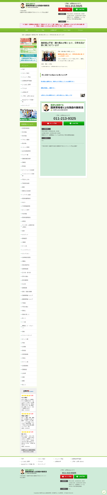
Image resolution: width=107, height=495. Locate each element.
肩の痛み (24, 135)
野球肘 (24, 166)
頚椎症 (24, 162)
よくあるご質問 (26, 84)
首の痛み (24, 132)
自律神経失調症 (26, 257)
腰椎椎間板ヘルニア (27, 299)
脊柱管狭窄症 (25, 265)
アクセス (80, 30)
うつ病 (24, 322)
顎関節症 (24, 369)
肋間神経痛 (25, 268)
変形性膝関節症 (26, 198)
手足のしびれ (25, 179)
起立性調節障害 (26, 151)
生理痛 (24, 346)
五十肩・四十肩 (26, 272)
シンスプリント (26, 249)
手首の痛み (25, 306)
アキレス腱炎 (25, 139)
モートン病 (25, 361)
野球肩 (24, 350)
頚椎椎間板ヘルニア (27, 295)
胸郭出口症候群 (26, 191)
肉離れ (24, 261)
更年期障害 (25, 280)
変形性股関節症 (26, 217)
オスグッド (25, 234)
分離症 (24, 242)
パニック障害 (25, 147)
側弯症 (24, 221)
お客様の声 (53, 30)
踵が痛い (24, 143)
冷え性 (24, 284)
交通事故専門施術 (27, 80)
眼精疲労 (24, 238)
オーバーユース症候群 (28, 170)
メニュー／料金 (40, 30)
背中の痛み (25, 276)
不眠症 (24, 303)
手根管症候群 (25, 183)
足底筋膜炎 (25, 365)
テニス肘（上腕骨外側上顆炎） (28, 226)
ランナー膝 (25, 154)
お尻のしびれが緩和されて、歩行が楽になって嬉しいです (56, 95)
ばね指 (24, 373)
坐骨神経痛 (25, 354)
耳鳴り (24, 358)
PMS (23, 342)
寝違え (24, 310)
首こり (24, 318)
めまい (24, 202)
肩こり (24, 384)
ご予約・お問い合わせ (28, 96)
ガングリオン (25, 253)
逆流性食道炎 (25, 128)
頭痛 (23, 377)
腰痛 (23, 380)
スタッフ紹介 (67, 30)
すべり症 (24, 246)
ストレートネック (27, 335)
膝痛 (23, 187)
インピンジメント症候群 (28, 174)
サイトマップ (25, 105)
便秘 (23, 331)
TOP (26, 30)
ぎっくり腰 (25, 339)
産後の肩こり (25, 314)
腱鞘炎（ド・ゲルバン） (27, 326)
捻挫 (23, 230)
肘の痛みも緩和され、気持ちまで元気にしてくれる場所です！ (58, 81)
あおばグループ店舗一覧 (28, 100)
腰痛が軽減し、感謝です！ (48, 88)
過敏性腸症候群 (26, 158)
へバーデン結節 (26, 194)
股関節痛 (24, 287)
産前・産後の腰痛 (27, 291)
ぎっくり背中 (25, 210)
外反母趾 (24, 213)
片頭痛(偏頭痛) (26, 206)
